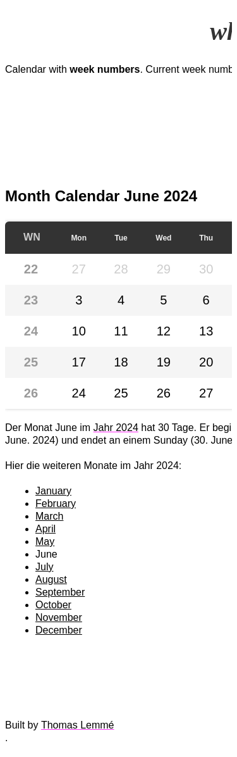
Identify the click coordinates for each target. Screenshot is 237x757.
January (53, 490)
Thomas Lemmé (77, 725)
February (55, 503)
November (58, 617)
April (45, 528)
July (44, 566)
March (49, 516)
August (51, 579)
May (44, 541)
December (58, 630)
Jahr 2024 (116, 427)
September (60, 592)
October (53, 604)
